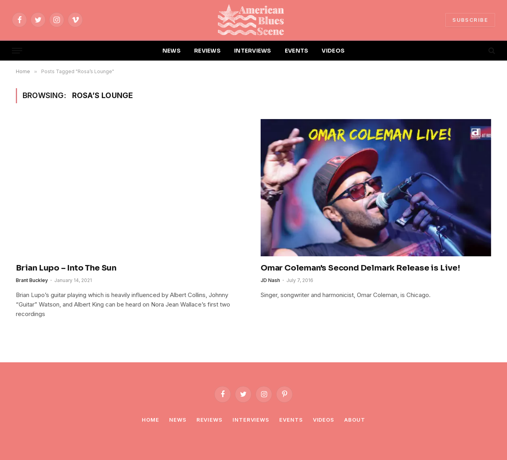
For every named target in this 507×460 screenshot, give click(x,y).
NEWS (171, 50)
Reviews (209, 419)
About (354, 419)
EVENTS (297, 50)
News (178, 419)
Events (291, 419)
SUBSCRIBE (470, 20)
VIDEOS (333, 50)
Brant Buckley (32, 280)
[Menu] (17, 51)
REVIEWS (207, 50)
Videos (323, 419)
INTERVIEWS (252, 50)
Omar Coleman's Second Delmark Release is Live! (360, 268)
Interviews (251, 419)
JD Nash (270, 280)
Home (150, 419)
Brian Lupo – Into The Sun (66, 268)
